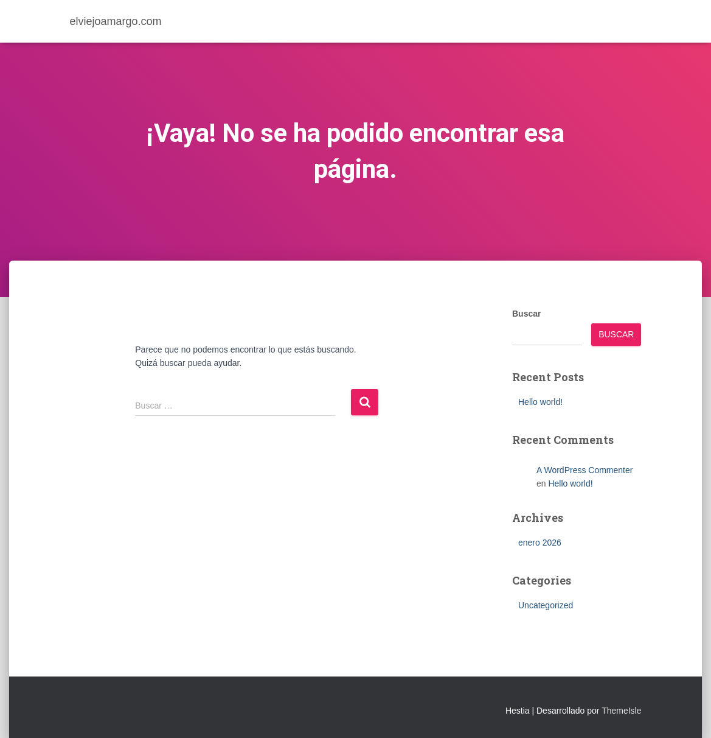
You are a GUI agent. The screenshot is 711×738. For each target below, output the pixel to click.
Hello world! (540, 402)
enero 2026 (539, 542)
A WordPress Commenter (584, 470)
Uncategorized (545, 605)
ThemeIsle (621, 710)
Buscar (526, 313)
